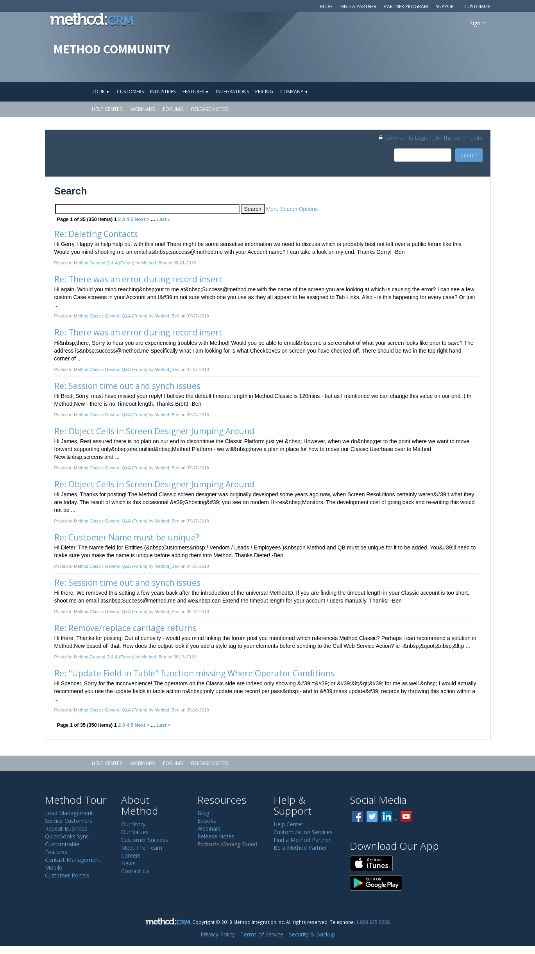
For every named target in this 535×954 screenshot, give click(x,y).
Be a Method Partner (300, 847)
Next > (141, 219)
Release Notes (209, 108)
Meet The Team (141, 847)
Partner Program (406, 6)
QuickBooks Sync (67, 836)
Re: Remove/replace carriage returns (125, 627)
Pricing (264, 91)
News (128, 863)
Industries (162, 91)
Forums (173, 108)
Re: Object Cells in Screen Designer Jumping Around (154, 431)
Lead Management (69, 813)
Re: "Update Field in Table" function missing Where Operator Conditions (194, 673)
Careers (131, 855)
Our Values (135, 832)
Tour (101, 91)
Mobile (53, 867)
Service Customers (68, 820)
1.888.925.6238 (373, 922)
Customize (477, 6)
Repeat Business (66, 828)
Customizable (62, 844)
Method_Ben (153, 262)
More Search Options (292, 209)
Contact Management (72, 859)
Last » (163, 219)
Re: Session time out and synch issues (127, 385)
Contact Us (135, 871)
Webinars (143, 108)
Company (294, 91)
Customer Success (144, 839)
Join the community (458, 137)
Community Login (403, 137)
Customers (130, 91)
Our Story (133, 824)
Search (469, 155)
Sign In (478, 23)
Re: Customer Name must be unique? (126, 537)
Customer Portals (67, 875)
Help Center (107, 108)
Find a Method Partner (302, 839)
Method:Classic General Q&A (102, 316)
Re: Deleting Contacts (96, 233)
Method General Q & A (96, 262)
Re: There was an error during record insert (138, 279)
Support (446, 6)
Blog (326, 6)
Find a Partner (358, 6)
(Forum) (126, 262)
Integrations (232, 91)
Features (196, 91)
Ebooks (206, 820)
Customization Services (303, 832)
